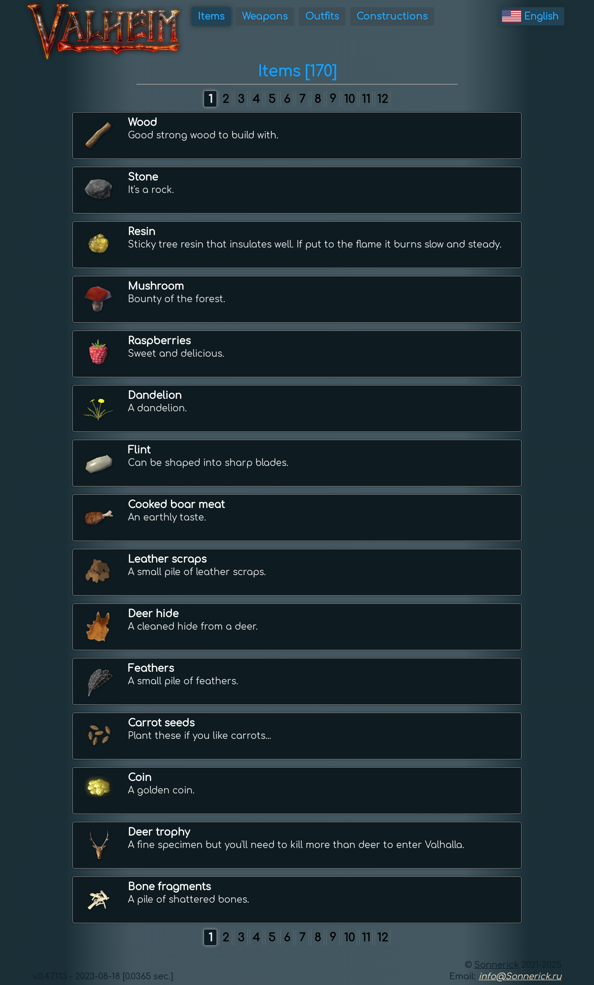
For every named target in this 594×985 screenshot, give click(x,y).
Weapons (265, 16)
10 (349, 99)
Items (211, 16)
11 (366, 99)
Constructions (392, 16)
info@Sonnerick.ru (520, 976)
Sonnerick (496, 965)
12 (382, 99)
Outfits (322, 16)
